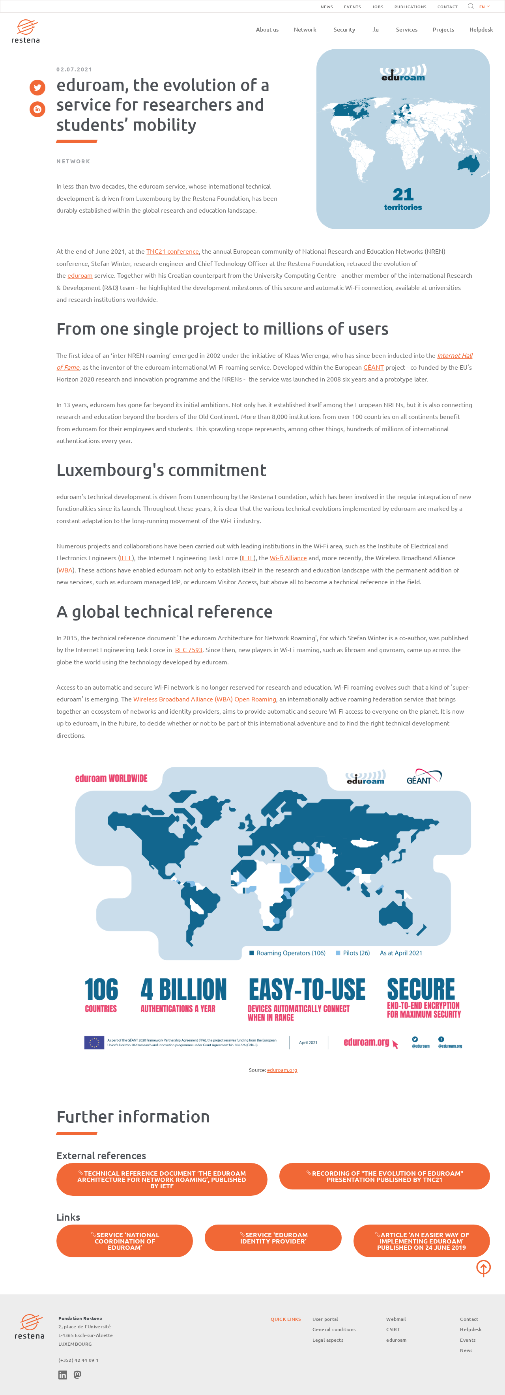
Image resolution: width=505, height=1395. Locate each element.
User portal (325, 1319)
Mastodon (77, 1375)
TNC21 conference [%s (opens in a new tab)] (172, 251)
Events (352, 6)
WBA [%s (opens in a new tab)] (65, 570)
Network (305, 29)
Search (469, 6)
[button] (483, 6)
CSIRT (393, 1329)
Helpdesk (481, 29)
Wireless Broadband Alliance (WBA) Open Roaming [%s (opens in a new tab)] (204, 699)
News (327, 6)
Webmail (396, 1319)
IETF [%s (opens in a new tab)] (247, 557)
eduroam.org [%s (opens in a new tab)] (282, 1069)
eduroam (80, 275)
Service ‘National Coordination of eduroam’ (124, 1240)
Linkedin (62, 1375)
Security (344, 29)
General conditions (333, 1329)
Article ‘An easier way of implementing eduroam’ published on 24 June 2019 (421, 1240)
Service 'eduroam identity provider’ (273, 1237)
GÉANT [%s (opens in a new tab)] (373, 367)
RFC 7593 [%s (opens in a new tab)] (188, 649)
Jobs (377, 6)
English (484, 7)
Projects (443, 29)
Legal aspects (327, 1340)
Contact (448, 6)
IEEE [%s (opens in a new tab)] (126, 557)
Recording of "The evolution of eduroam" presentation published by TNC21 (384, 1176)
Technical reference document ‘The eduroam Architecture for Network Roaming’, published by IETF (161, 1179)
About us (267, 29)
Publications (410, 6)
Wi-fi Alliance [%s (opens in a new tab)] (288, 557)
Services (406, 29)
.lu (375, 29)
